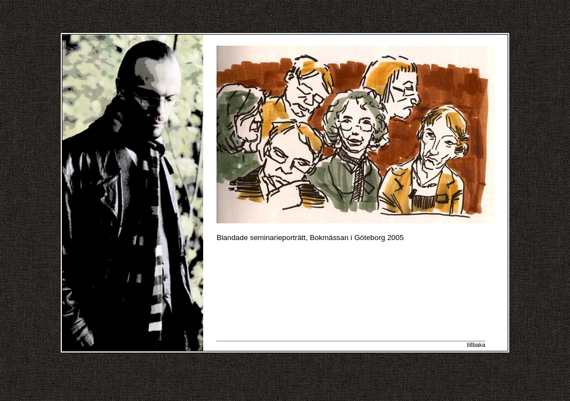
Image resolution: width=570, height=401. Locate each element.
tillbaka (476, 344)
